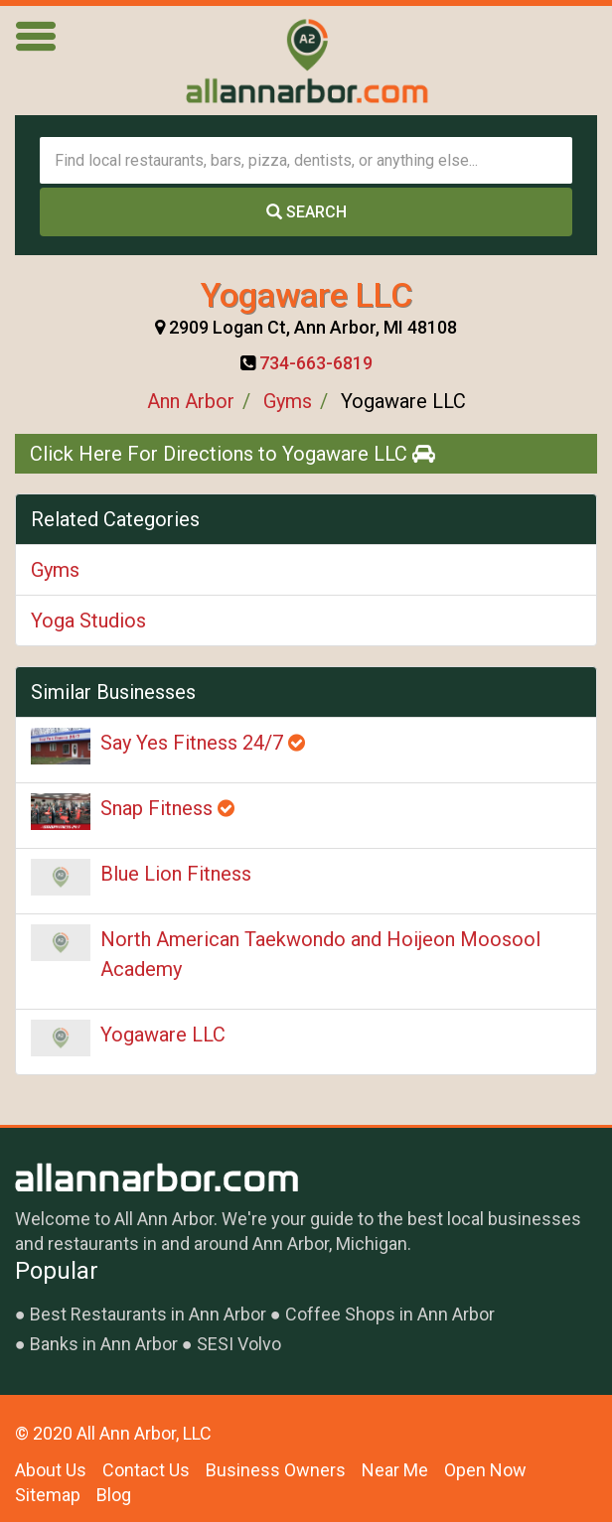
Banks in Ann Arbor (104, 1343)
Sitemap (47, 1494)
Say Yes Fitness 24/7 (202, 743)
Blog (113, 1494)
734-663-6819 (316, 362)
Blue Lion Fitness (175, 874)
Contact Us (146, 1469)
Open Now (485, 1469)
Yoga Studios (88, 620)
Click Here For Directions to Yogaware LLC (232, 454)
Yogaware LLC (163, 1034)
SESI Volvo (239, 1343)
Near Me (395, 1469)
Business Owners (276, 1469)
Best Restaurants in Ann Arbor (148, 1314)
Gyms (287, 401)
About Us (50, 1469)
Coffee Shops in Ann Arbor (390, 1314)
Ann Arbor (190, 401)
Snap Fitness (167, 808)
